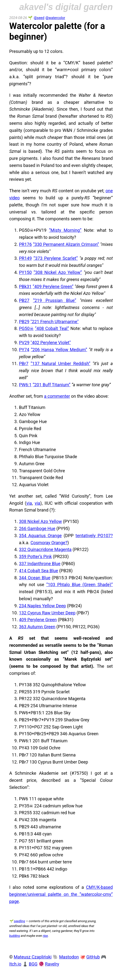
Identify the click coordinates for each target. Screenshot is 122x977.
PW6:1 (25, 384)
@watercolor (55, 18)
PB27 (24, 300)
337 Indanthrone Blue (40, 563)
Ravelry (52, 964)
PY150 (25, 272)
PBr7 (23, 363)
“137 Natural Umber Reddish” (60, 363)
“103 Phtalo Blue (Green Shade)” (79, 584)
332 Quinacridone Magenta (45, 549)
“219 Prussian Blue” (54, 300)
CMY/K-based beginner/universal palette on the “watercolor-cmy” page (61, 894)
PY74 (24, 349)
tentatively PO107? (94, 535)
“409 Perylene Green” (53, 286)
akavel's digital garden (66, 7)
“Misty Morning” (65, 230)
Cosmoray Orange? (48, 542)
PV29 (24, 342)
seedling (19, 921)
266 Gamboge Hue (37, 528)
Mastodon (69, 956)
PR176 (25, 244)
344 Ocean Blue (34, 577)
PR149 (25, 258)
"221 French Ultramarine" (54, 321)
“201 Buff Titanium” (51, 384)
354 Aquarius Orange (40, 535)
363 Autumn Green (37, 626)
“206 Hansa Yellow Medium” (59, 349)
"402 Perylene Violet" (51, 342)
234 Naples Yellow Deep (42, 605)
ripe (45, 936)
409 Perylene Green (38, 619)
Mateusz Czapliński (33, 956)
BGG (33, 964)
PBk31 (25, 286)
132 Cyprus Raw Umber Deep (47, 612)
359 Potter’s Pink (35, 556)
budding (14, 936)
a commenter (57, 396)
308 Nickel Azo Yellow (40, 521)
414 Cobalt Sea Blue (38, 570)
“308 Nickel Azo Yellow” (58, 272)
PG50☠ (26, 328)
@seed (39, 18)
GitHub (93, 956)
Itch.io (15, 964)
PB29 (24, 321)
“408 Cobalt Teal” (52, 328)
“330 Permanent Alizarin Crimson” (66, 244)
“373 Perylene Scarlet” (56, 258)
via (29, 503)
